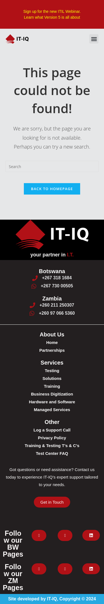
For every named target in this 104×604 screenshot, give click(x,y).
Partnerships (52, 350)
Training (52, 386)
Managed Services (52, 409)
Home (52, 342)
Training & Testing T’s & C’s (52, 445)
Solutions (51, 378)
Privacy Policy (52, 437)
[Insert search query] (52, 166)
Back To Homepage (52, 188)
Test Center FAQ (52, 453)
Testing (52, 370)
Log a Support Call (52, 430)
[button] (93, 38)
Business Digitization (52, 394)
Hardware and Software (52, 401)
